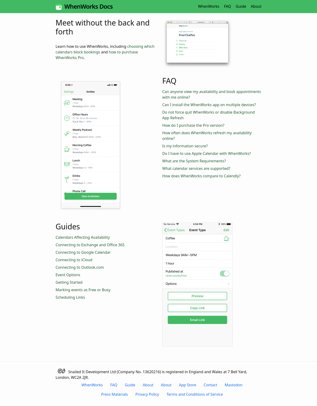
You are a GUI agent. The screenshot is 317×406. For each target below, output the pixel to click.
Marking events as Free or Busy (83, 289)
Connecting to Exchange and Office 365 (90, 244)
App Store (187, 384)
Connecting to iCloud (74, 259)
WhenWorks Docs (84, 6)
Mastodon (234, 384)
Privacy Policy (147, 394)
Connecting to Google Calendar (83, 252)
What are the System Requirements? (194, 161)
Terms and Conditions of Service (195, 394)
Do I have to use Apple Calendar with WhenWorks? (206, 153)
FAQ (227, 6)
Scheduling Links (70, 297)
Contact (210, 384)
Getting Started (69, 282)
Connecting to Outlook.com (80, 267)
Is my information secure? (185, 146)
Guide (241, 6)
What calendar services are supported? (196, 168)
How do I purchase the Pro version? (193, 125)
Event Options (68, 274)
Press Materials (114, 394)
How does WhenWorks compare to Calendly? (201, 176)
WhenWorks (208, 6)
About (256, 6)
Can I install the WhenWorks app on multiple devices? (209, 104)
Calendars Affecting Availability (83, 237)
